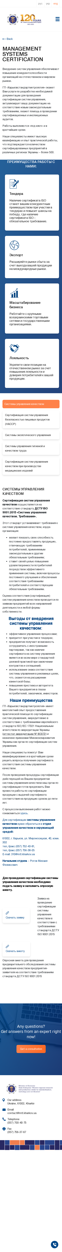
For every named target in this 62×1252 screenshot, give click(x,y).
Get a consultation (31, 1049)
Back (9, 38)
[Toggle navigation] (57, 19)
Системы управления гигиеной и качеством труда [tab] (25, 448)
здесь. (24, 813)
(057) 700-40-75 (16, 1122)
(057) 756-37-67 (16, 1132)
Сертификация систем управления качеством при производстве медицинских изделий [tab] (26, 466)
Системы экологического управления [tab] (28, 435)
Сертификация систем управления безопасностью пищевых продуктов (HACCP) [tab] (27, 420)
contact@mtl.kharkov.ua (21, 1113)
